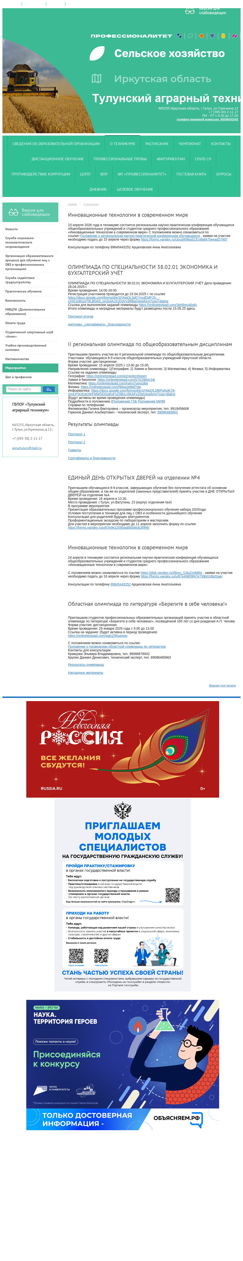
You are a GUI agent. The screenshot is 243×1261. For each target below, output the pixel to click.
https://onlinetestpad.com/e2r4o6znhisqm (116, 376)
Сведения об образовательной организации (56, 143)
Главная (72, 204)
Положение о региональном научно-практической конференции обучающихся (140, 236)
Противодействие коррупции (41, 174)
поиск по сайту (34, 4)
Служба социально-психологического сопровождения (20, 242)
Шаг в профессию (18, 377)
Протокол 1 (76, 434)
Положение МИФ (151, 401)
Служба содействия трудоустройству (19, 280)
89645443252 (120, 584)
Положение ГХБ (124, 401)
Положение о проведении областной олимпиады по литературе (117, 646)
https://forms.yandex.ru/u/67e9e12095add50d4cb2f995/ (108, 527)
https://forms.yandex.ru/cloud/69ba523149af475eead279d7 (184, 239)
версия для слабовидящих (85, 4)
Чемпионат (190, 143)
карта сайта (55, 4)
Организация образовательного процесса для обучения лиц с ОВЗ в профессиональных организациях (29, 262)
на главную (12, 4)
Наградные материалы (85, 673)
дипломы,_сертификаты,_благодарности (99, 324)
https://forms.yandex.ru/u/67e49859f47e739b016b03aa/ (181, 576)
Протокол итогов (80, 316)
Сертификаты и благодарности (91, 458)
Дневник (98, 189)
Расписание (157, 143)
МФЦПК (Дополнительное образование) (25, 311)
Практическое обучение (23, 291)
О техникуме (122, 143)
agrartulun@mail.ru (27, 448)
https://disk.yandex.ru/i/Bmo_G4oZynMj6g (171, 573)
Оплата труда (15, 323)
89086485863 (167, 412)
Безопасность (15, 300)
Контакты (220, 143)
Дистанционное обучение (58, 158)
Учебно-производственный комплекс (26, 347)
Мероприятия (15, 368)
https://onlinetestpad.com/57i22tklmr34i (126, 380)
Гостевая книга (191, 174)
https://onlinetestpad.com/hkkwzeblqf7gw (111, 387)
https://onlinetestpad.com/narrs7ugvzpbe (118, 383)
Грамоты (74, 450)
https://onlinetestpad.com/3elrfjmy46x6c (168, 305)
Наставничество (17, 359)
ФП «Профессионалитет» (142, 174)
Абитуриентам (171, 158)
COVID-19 (203, 158)
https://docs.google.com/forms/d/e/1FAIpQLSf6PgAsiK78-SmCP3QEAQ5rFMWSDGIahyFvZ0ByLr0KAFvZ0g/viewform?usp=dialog (122, 392)
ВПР (104, 174)
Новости (11, 229)
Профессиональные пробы (120, 158)
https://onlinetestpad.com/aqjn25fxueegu (97, 636)
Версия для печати (222, 685)
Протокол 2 (76, 442)
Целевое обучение (135, 189)
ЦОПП (85, 174)
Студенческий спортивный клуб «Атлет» (29, 334)
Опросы (223, 174)
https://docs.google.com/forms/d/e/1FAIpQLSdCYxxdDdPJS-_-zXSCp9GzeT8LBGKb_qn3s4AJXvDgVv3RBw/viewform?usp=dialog (118, 299)
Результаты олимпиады (86, 665)
